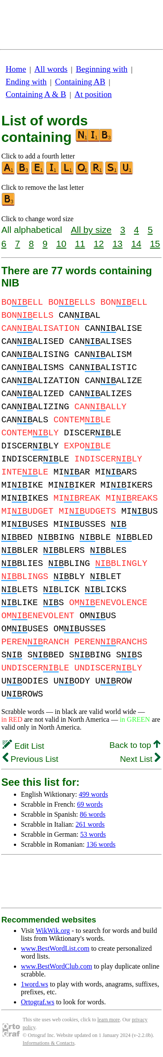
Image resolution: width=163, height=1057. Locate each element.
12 (99, 244)
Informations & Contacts (48, 1043)
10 (61, 244)
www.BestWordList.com (55, 948)
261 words (90, 824)
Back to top (135, 745)
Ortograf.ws (37, 1002)
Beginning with (102, 69)
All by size (91, 230)
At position (93, 94)
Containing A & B (36, 94)
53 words (93, 834)
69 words (90, 804)
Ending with (26, 81)
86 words (93, 814)
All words (50, 69)
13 (118, 244)
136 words (101, 844)
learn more (108, 1020)
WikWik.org (53, 930)
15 (155, 244)
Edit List (23, 746)
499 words (93, 794)
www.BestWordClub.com (56, 966)
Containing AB (80, 81)
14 (136, 244)
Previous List (30, 759)
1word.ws (34, 984)
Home (16, 69)
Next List (140, 759)
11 (80, 244)
